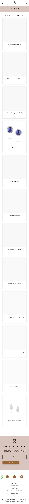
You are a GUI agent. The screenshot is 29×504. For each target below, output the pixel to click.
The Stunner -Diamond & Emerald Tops (14, 352)
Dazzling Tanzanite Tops (14, 147)
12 (7, 15)
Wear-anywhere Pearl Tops (14, 78)
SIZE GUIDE (14, 485)
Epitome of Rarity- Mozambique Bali (14, 318)
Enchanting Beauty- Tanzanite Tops (14, 113)
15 (9, 15)
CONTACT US (14, 483)
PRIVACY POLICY (14, 493)
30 (11, 15)
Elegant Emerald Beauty (14, 44)
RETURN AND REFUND (14, 496)
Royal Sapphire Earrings (14, 283)
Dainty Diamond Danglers (14, 420)
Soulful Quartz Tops (14, 215)
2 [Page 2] (14, 430)
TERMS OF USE (14, 488)
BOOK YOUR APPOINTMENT (14, 491)
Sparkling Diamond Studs (14, 249)
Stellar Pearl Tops (14, 181)
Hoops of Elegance (14, 386)
